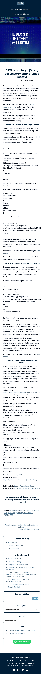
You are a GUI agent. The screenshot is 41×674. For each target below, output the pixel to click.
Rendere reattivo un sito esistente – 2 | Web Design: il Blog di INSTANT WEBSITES (21, 512)
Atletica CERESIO (15, 559)
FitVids (19, 488)
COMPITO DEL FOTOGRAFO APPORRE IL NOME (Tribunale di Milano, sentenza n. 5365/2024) (21, 574)
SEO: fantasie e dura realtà (18, 584)
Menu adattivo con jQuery (29, 529)
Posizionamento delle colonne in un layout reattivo (21, 526)
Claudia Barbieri (14, 587)
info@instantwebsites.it (20, 10)
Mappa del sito (13, 548)
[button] (20, 3)
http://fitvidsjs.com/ (23, 475)
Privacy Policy (15, 657)
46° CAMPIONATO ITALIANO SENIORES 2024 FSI (18, 580)
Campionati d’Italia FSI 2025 (18, 565)
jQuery (32, 486)
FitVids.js (25, 488)
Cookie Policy (25, 657)
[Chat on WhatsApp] (22, 643)
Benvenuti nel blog (15, 545)
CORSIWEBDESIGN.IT (16, 633)
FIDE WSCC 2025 (14, 562)
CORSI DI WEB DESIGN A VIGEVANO (22, 631)
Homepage (12, 542)
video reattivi (35, 488)
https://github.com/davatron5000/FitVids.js (20, 480)
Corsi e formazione (21, 486)
